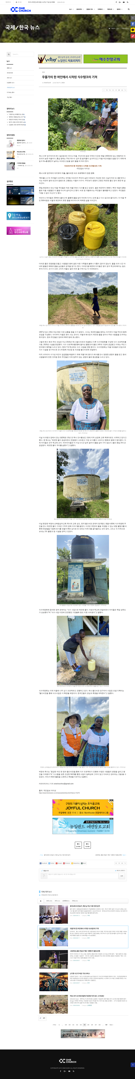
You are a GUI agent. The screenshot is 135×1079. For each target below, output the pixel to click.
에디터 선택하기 (120, 870)
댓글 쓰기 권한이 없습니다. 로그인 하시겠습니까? (62, 874)
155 (88, 1025)
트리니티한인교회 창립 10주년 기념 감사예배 (41, 2)
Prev (54, 1025)
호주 (57, 901)
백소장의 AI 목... (21, 154)
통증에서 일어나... (22, 143)
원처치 (120, 9)
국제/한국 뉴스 (46, 892)
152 (77, 1025)
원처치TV (80, 9)
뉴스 (71, 9)
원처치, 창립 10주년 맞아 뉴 (16, 122)
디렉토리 (101, 9)
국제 (75, 901)
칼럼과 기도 (90, 9)
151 (73, 1025)
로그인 (20, 2)
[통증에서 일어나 (21, 140)
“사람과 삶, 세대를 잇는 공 (16, 114)
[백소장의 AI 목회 (21, 152)
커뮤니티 (110, 9)
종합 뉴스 (9, 68)
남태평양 (65, 901)
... (62, 1025)
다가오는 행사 (10, 92)
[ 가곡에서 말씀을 (21, 163)
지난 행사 (9, 97)
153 (81, 1025)
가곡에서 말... (21, 166)
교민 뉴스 (9, 78)
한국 (49, 901)
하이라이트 (10, 73)
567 (106, 1025)
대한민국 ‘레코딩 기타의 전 (16, 119)
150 (69, 1025)
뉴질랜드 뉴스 (10, 83)
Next (111, 1025)
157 (96, 1025)
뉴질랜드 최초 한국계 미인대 (16, 125)
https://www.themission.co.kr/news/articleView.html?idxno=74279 (59, 793)
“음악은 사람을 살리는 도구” (16, 117)
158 (99, 1025)
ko (133, 18)
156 (92, 1025)
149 (66, 1025)
